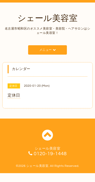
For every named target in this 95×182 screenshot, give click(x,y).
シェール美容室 (47, 18)
